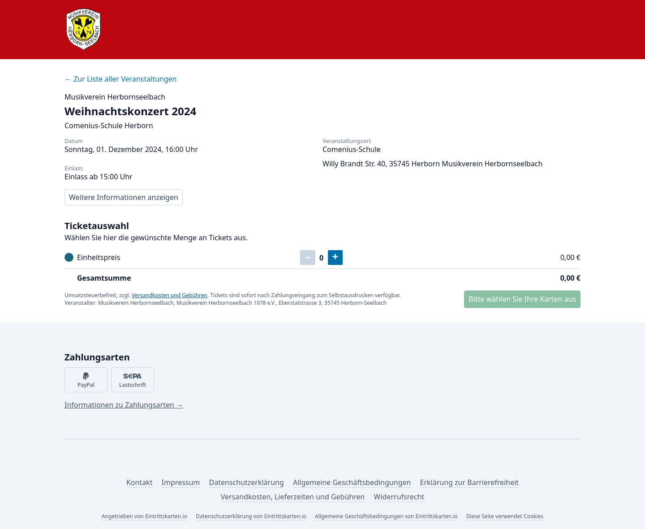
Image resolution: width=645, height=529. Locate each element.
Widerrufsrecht (399, 497)
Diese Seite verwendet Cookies (504, 516)
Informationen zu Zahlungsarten (123, 405)
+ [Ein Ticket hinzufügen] (335, 257)
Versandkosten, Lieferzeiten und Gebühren (293, 497)
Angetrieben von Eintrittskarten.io (144, 516)
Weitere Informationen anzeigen (123, 197)
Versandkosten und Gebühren (169, 295)
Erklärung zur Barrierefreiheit (469, 482)
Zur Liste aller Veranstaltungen (120, 79)
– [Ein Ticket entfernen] (307, 257)
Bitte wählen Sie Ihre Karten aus (522, 299)
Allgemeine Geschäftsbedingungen (352, 482)
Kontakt (139, 482)
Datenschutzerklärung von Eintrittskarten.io (251, 516)
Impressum (181, 482)
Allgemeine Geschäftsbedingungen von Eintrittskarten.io (386, 516)
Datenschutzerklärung (246, 482)
